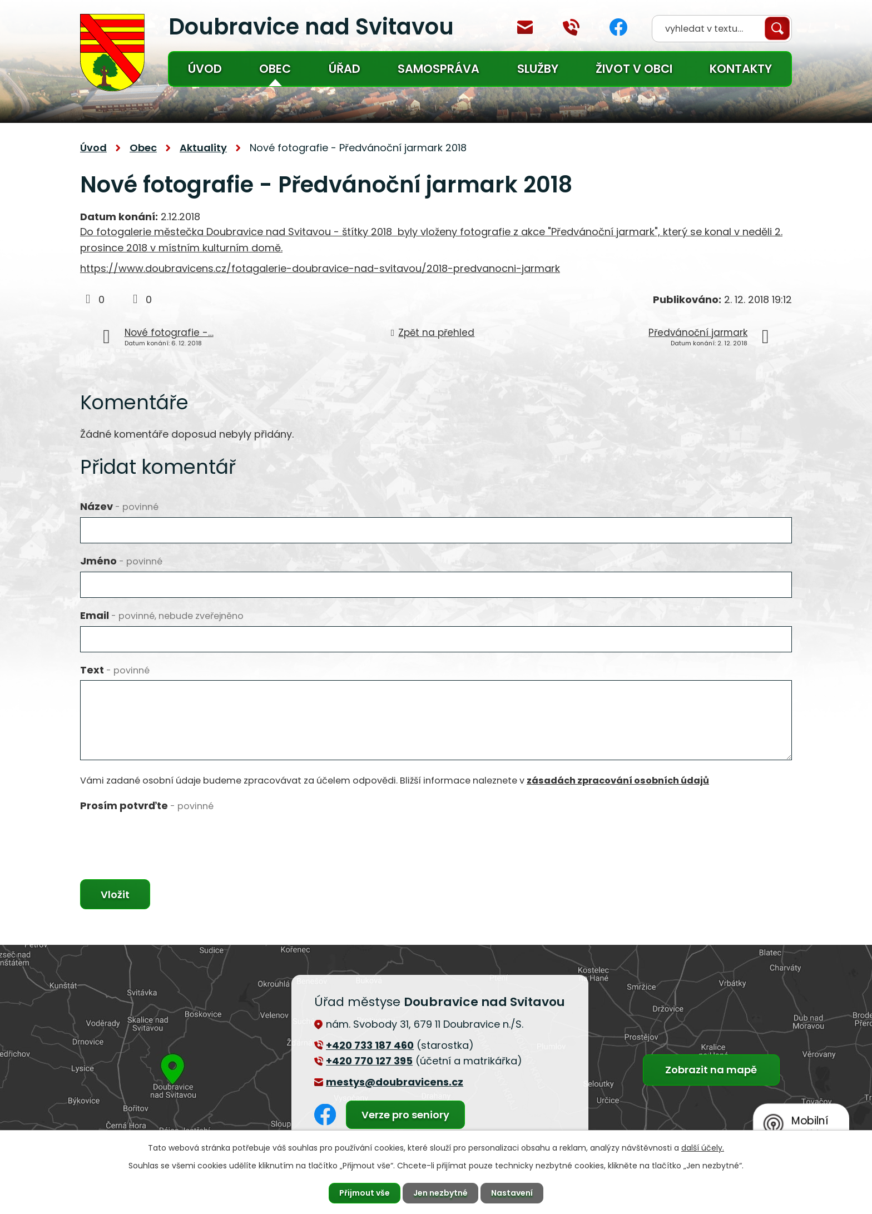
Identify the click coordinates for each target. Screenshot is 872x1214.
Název (119, 506)
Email (162, 615)
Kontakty (741, 69)
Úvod (205, 69)
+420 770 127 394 (571, 27)
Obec (275, 69)
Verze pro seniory (405, 1115)
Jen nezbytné (440, 1192)
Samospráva (438, 69)
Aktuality (203, 148)
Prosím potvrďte (147, 805)
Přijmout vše (364, 1192)
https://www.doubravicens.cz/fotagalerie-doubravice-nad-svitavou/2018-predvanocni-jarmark (320, 268)
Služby (537, 69)
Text (115, 670)
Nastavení (512, 1192)
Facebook (618, 27)
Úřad (344, 69)
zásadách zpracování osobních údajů (618, 780)
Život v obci (634, 69)
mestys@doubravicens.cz (525, 27)
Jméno (121, 561)
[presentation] (164, 837)
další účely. (702, 1147)
